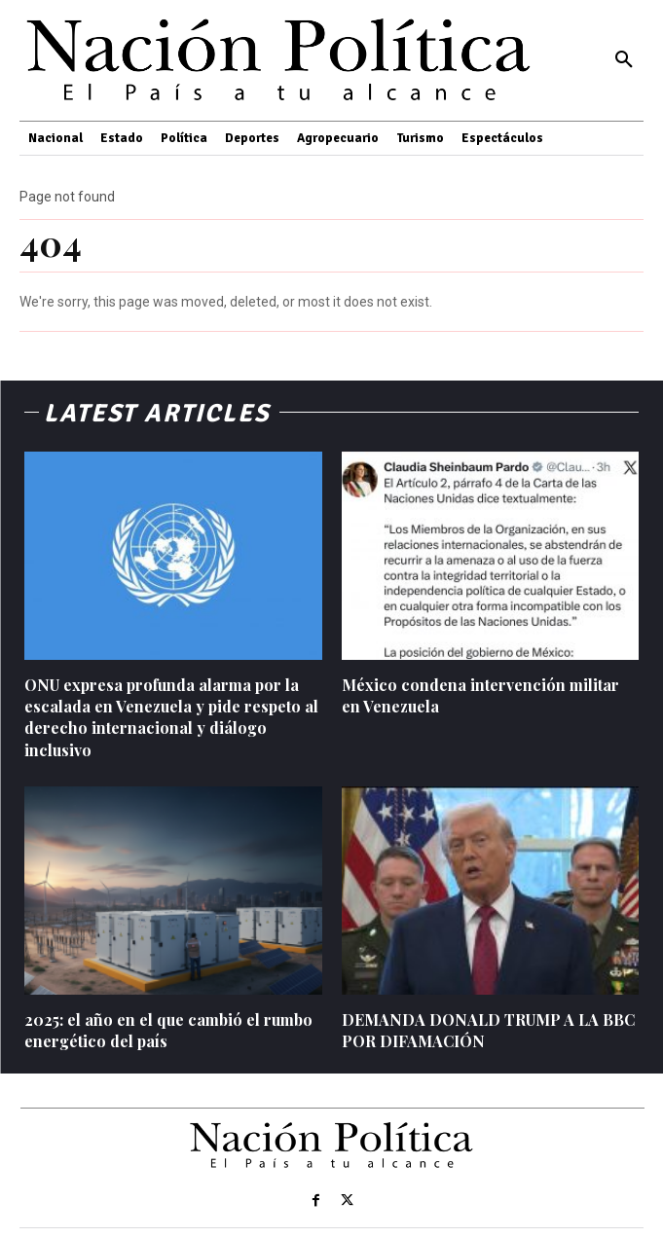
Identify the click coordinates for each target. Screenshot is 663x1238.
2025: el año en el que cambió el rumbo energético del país (168, 1030)
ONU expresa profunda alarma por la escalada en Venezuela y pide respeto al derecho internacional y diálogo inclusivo (171, 717)
